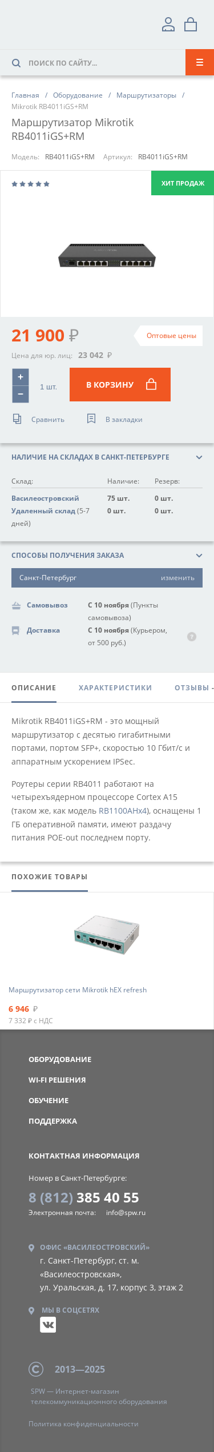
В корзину (121, 385)
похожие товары (49, 877)
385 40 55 (84, 1197)
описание (33, 688)
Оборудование (60, 1059)
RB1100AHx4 (123, 810)
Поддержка (53, 1121)
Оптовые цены (171, 335)
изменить (178, 577)
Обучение (48, 1100)
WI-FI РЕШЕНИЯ (57, 1080)
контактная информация (84, 1156)
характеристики (115, 688)
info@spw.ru (126, 1212)
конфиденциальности (84, 1424)
